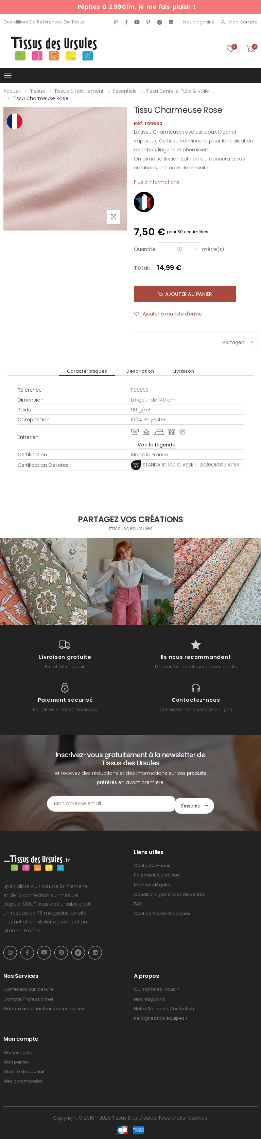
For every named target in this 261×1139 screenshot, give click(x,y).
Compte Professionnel (28, 996)
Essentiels (125, 91)
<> (252, 342)
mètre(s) (213, 249)
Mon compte (239, 22)
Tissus (37, 91)
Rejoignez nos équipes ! (160, 1016)
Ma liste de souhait (24, 1069)
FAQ (138, 902)
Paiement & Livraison (157, 873)
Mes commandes (22, 1079)
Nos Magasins (198, 22)
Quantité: (145, 249)
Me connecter (18, 1050)
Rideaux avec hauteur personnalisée (44, 1006)
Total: (142, 268)
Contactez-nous (152, 863)
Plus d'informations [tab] (156, 181)
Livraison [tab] (178, 371)
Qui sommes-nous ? (156, 987)
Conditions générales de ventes (169, 892)
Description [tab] (140, 371)
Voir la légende (156, 444)
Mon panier (16, 1060)
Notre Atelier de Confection (164, 1006)
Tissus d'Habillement (79, 91)
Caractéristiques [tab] (92, 371)
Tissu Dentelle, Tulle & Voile (177, 91)
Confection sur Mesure (28, 987)
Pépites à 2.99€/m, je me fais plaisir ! (136, 7)
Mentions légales (153, 882)
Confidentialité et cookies (162, 911)
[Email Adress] (102, 804)
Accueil (12, 91)
